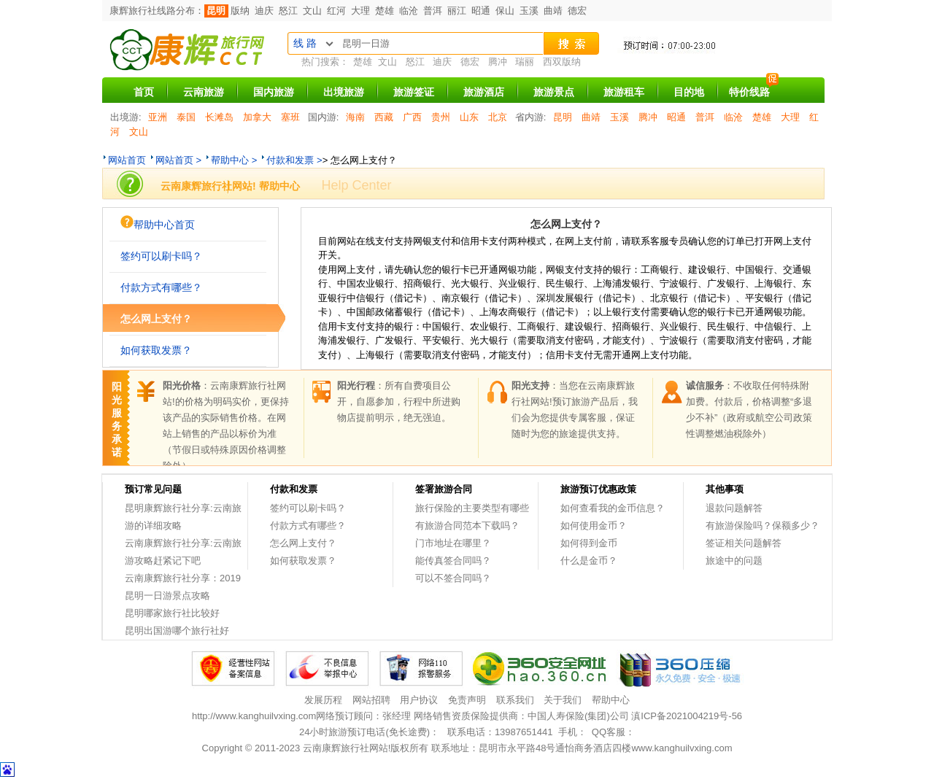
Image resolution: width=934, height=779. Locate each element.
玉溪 (529, 10)
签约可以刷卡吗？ (161, 256)
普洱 (432, 10)
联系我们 (515, 699)
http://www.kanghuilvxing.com (254, 715)
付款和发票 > (294, 160)
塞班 (290, 117)
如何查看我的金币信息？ (612, 508)
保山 (504, 10)
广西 (412, 117)
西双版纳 (562, 61)
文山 (312, 10)
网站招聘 (371, 699)
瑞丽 (524, 61)
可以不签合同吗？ (453, 578)
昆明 (216, 10)
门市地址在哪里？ (453, 543)
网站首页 (127, 160)
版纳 (240, 10)
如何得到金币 (588, 543)
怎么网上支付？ (156, 319)
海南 (355, 117)
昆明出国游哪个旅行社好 (177, 630)
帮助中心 (611, 699)
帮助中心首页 (157, 222)
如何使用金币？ (593, 525)
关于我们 (563, 699)
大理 (360, 10)
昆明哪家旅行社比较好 (172, 613)
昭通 (480, 10)
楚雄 (384, 10)
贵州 (440, 117)
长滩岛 (219, 117)
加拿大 (257, 117)
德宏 (577, 10)
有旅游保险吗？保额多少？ (762, 525)
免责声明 (467, 699)
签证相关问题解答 (743, 543)
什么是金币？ (588, 560)
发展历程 (323, 699)
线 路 (305, 43)
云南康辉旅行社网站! (347, 748)
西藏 (383, 117)
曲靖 (553, 10)
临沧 (408, 10)
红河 (336, 10)
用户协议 (419, 699)
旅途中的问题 (734, 560)
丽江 (456, 10)
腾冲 (497, 61)
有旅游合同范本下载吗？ (467, 525)
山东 (469, 117)
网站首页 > (178, 160)
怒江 (288, 10)
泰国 (186, 117)
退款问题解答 (734, 508)
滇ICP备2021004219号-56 (686, 715)
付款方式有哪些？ (161, 287)
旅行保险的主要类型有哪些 (472, 508)
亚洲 (157, 117)
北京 (497, 117)
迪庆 (264, 10)
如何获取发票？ (156, 350)
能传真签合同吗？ (453, 560)
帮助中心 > (234, 160)
